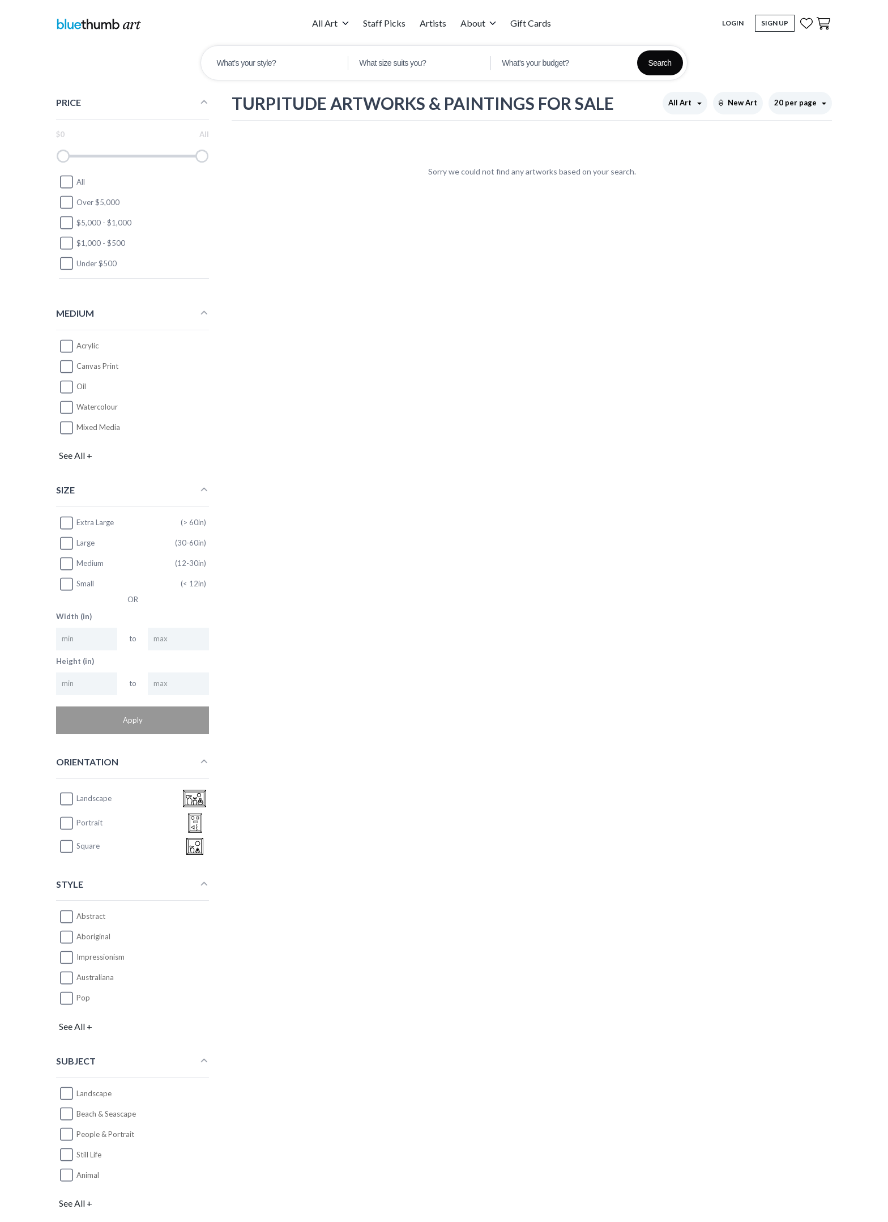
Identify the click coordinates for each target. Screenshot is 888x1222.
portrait (81, 823)
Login (733, 23)
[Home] (98, 23)
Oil (81, 386)
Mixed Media (98, 427)
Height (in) (75, 661)
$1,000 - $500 (92, 243)
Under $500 (88, 263)
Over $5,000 (89, 202)
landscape (85, 798)
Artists (433, 23)
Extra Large (86, 523)
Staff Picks (384, 23)
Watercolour (97, 406)
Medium (81, 563)
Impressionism (100, 956)
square (79, 846)
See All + (75, 455)
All (72, 181)
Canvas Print (97, 366)
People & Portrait (105, 1134)
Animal (87, 1175)
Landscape (94, 1093)
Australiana (95, 977)
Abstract (90, 916)
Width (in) (74, 616)
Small (76, 584)
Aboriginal (93, 936)
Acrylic (87, 345)
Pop (83, 997)
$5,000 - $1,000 (95, 222)
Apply (133, 720)
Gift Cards (530, 23)
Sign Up (774, 23)
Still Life (88, 1154)
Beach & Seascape (106, 1113)
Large (77, 543)
